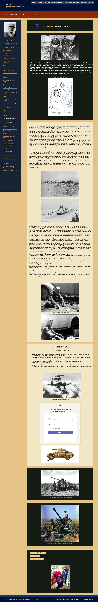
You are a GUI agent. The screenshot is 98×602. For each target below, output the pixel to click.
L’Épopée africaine (7, 89)
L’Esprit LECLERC (7, 50)
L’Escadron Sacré (36, 555)
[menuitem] (37, 2)
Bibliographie (6, 163)
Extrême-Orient (6, 133)
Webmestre (27, 599)
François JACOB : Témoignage (38, 552)
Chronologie (5, 65)
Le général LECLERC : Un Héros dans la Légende (10, 44)
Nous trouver (16, 599)
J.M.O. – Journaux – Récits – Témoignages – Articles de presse (10, 167)
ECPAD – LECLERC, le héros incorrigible (10, 62)
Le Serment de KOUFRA (11, 103)
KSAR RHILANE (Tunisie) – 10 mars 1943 (10, 119)
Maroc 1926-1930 (8, 74)
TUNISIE (6, 115)
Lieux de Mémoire (8, 160)
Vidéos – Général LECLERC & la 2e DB (10, 171)
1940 (4, 84)
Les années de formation (8, 68)
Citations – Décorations (9, 47)
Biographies (5, 55)
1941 (5, 96)
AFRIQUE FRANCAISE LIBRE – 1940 (10, 93)
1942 (5, 110)
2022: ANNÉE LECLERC (9, 154)
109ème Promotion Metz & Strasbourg (9, 71)
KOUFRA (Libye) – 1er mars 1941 (11, 100)
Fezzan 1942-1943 (9, 112)
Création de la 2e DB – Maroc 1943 (9, 127)
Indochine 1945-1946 (7, 140)
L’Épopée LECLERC (7, 40)
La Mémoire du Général (8, 151)
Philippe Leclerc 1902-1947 (9, 58)
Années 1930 (6, 77)
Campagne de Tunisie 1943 (38, 559)
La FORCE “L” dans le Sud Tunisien (9, 123)
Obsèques (6, 148)
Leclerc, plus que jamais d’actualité (9, 157)
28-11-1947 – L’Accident (8, 145)
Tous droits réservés (87, 599)
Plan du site (21, 599)
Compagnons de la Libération (9, 53)
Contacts (10, 599)
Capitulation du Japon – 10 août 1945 (9, 137)
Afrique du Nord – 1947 (8, 143)
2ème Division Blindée (7, 130)
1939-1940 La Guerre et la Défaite (8, 81)
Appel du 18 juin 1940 (8, 87)
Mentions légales (34, 599)
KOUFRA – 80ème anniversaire (9, 107)
